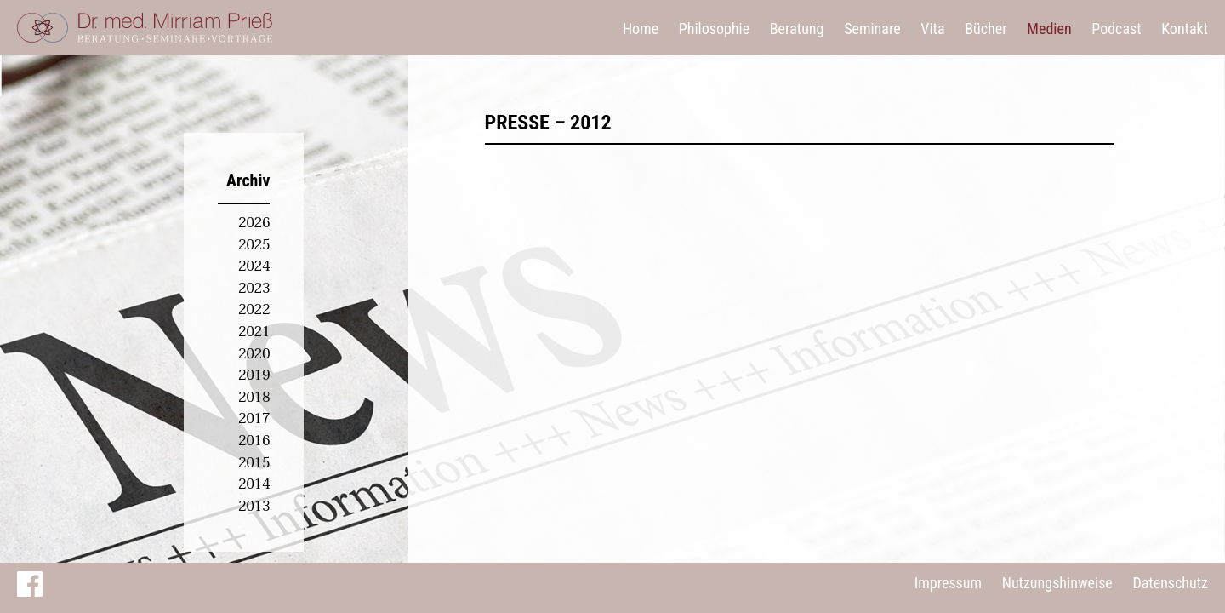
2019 (254, 375)
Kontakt (1184, 28)
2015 (254, 463)
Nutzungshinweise (1057, 583)
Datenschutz (1170, 583)
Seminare (872, 28)
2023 (254, 289)
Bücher (985, 28)
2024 (254, 266)
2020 (254, 354)
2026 (254, 223)
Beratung (797, 28)
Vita (932, 28)
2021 (254, 332)
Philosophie (714, 28)
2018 (254, 398)
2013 (254, 506)
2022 (254, 310)
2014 (254, 484)
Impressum (948, 583)
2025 (254, 245)
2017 (254, 419)
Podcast (1116, 28)
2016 (254, 441)
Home (640, 28)
